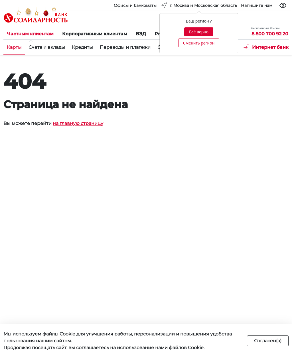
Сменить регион (198, 43)
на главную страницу (78, 123)
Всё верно (198, 32)
